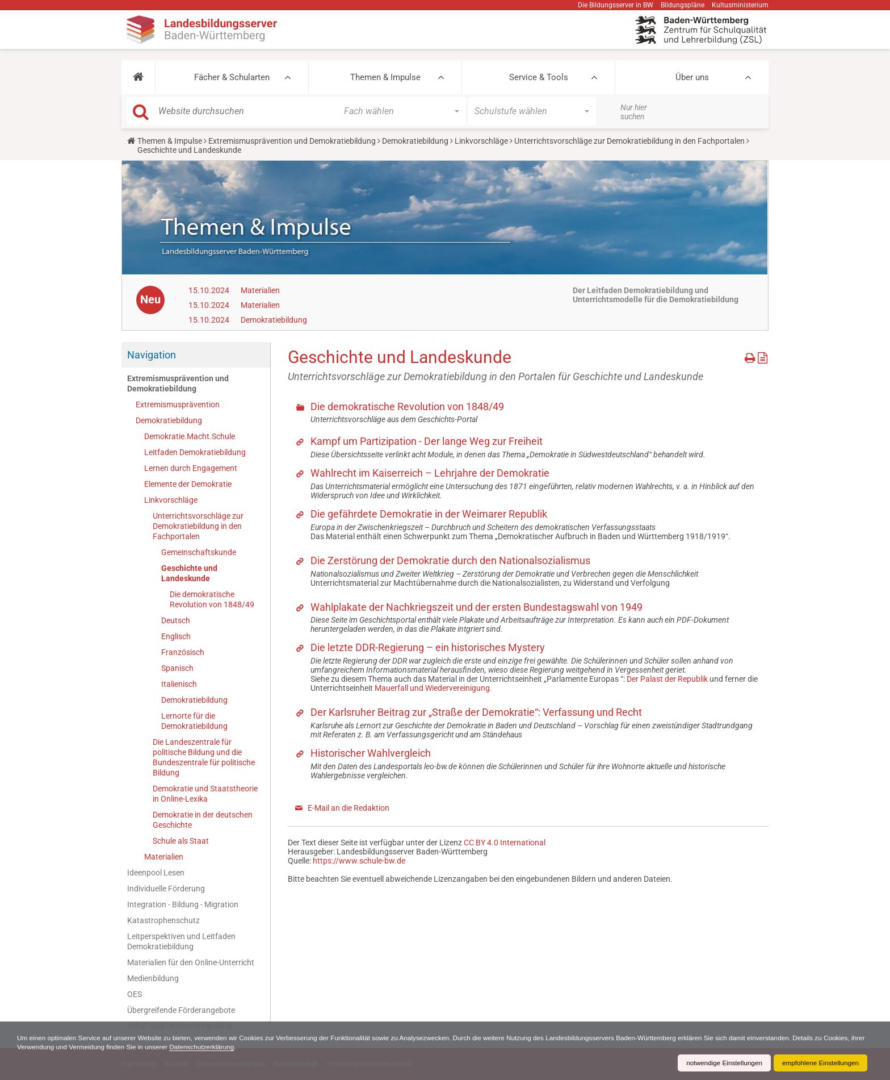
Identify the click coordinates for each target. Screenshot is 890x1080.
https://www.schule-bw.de (359, 860)
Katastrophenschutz (163, 920)
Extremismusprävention (178, 404)
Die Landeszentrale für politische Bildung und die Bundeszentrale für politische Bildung (204, 757)
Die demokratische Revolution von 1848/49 (212, 599)
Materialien (260, 290)
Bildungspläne (682, 5)
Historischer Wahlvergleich (370, 753)
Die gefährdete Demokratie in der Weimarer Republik (428, 514)
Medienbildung (153, 978)
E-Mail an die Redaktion (348, 807)
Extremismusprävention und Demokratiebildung (292, 140)
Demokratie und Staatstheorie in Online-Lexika (205, 793)
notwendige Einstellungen (722, 1063)
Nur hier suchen (633, 112)
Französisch (182, 652)
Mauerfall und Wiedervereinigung (432, 688)
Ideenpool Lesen (155, 872)
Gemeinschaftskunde (198, 552)
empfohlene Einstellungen (819, 1063)
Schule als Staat (181, 840)
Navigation (151, 355)
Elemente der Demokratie (188, 484)
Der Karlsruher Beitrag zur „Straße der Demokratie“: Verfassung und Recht (476, 712)
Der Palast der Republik (667, 678)
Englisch (176, 636)
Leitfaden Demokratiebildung (195, 452)
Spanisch (177, 668)
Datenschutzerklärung (250, 1047)
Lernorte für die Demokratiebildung (194, 721)
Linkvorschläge (481, 140)
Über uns (692, 77)
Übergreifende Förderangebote (181, 1010)
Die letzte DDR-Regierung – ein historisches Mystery (427, 647)
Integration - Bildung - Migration (182, 904)
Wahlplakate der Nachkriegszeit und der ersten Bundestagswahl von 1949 (476, 607)
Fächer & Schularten (232, 77)
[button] (138, 77)
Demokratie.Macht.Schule (189, 436)
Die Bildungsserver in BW (615, 5)
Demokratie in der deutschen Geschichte (203, 819)
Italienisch (179, 684)
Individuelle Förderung (166, 888)
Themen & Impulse (385, 77)
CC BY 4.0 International (504, 842)
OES (134, 994)
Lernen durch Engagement (190, 468)
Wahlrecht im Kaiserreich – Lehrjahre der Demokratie (429, 473)
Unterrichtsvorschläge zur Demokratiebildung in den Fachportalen (629, 140)
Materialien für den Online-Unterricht (190, 962)
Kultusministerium (740, 5)
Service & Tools (538, 77)
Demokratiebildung (415, 140)
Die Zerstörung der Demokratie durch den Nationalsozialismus (450, 560)
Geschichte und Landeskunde (189, 573)
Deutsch (175, 620)
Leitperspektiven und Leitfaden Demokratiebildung (181, 941)
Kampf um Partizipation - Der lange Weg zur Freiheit (426, 441)
